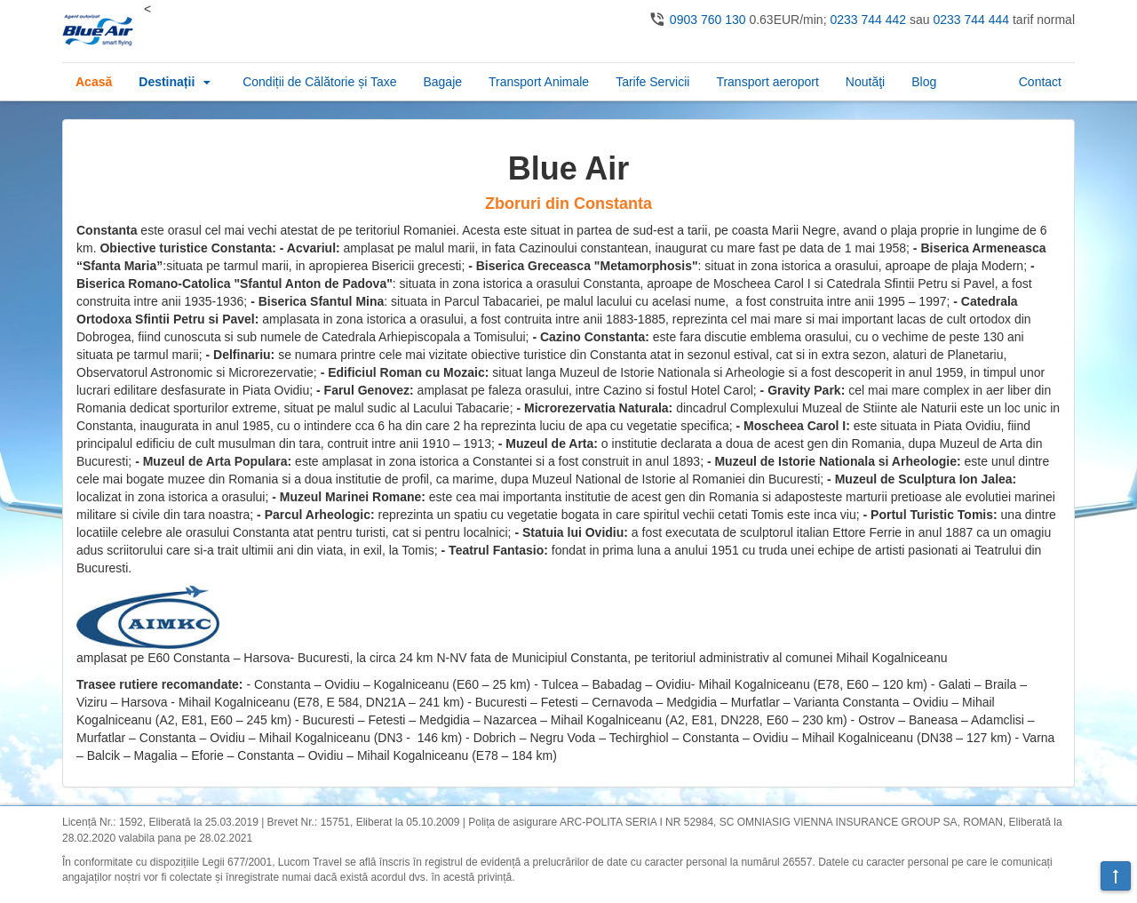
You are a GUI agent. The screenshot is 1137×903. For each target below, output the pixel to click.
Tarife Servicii (652, 82)
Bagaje (442, 82)
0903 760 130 (708, 19)
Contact (1040, 82)
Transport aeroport (767, 82)
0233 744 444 (971, 19)
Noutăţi (865, 82)
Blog (923, 82)
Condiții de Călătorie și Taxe (319, 82)
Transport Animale (539, 82)
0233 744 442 (868, 19)
